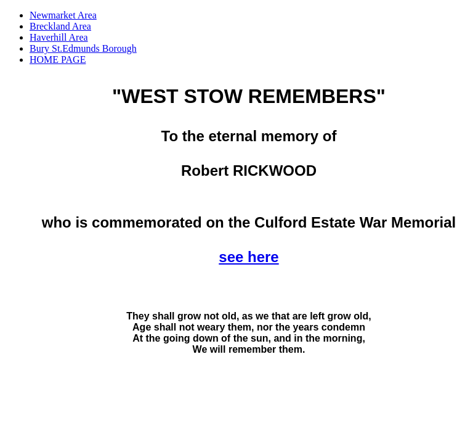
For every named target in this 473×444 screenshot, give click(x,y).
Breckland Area (60, 26)
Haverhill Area (59, 37)
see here (248, 257)
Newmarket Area (63, 15)
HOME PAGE (58, 59)
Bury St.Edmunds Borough (83, 48)
